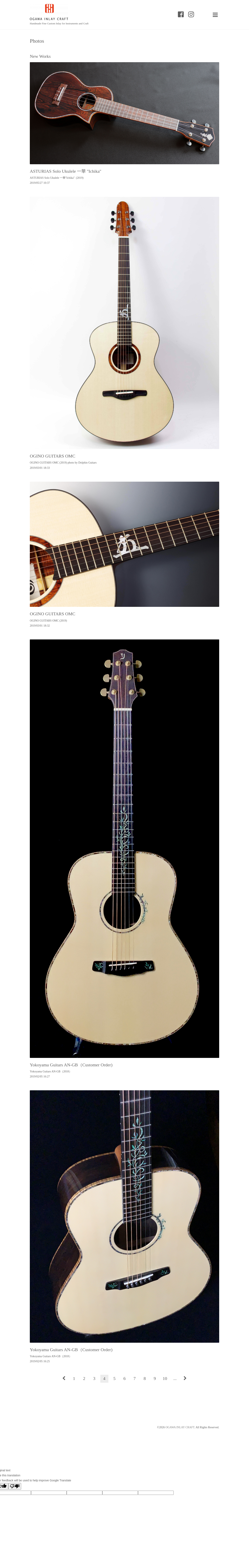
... (175, 1378)
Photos (37, 41)
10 (165, 1378)
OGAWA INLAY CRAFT (180, 1427)
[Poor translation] (14, 1486)
